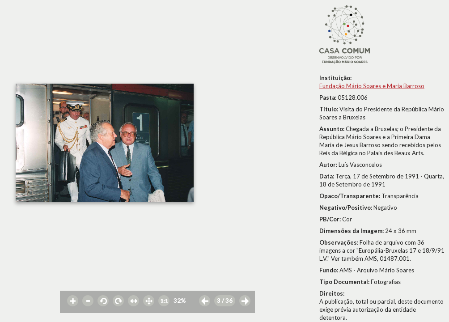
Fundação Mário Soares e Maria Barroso (371, 85)
